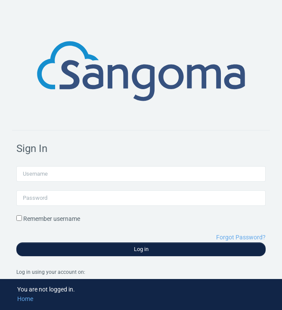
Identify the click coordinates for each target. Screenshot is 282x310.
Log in (141, 249)
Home (25, 298)
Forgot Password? (241, 237)
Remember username (51, 218)
